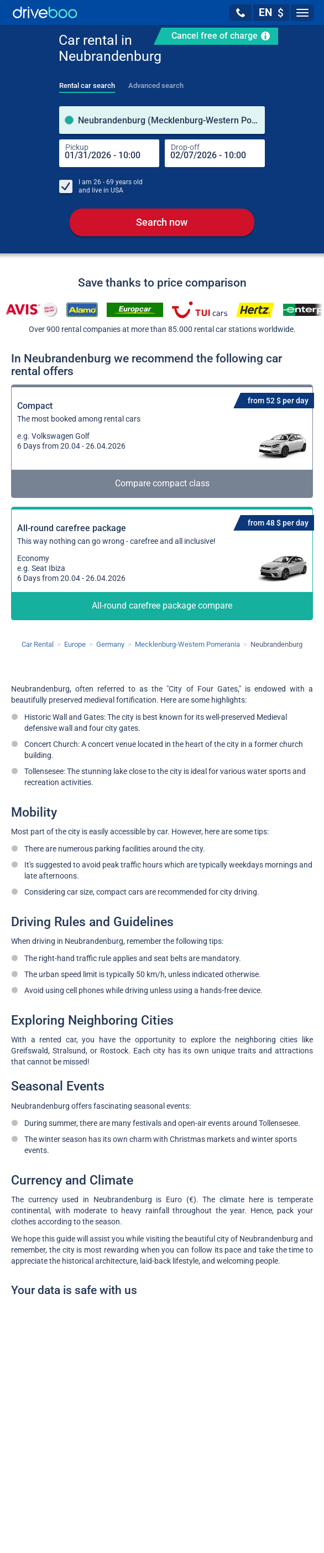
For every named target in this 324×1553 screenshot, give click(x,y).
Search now (161, 222)
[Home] (45, 12)
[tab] (87, 82)
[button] (240, 12)
